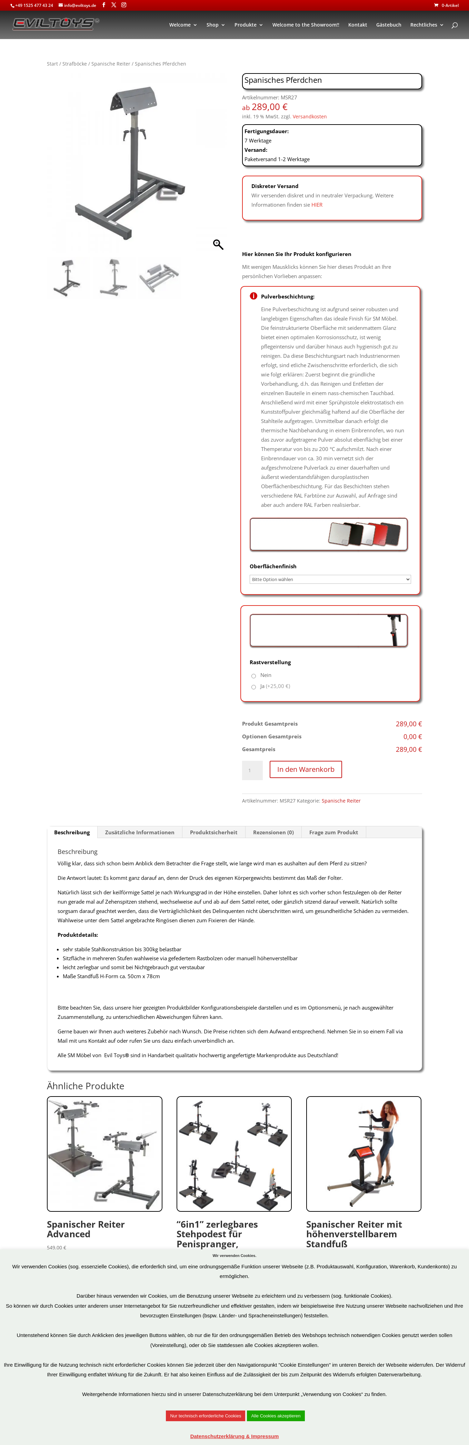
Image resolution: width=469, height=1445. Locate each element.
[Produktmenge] (252, 770)
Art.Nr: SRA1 (104, 1177)
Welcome (180, 25)
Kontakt (357, 25)
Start (52, 63)
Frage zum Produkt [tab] (333, 832)
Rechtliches (423, 25)
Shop (213, 25)
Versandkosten (310, 117)
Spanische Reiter (110, 63)
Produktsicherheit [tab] (214, 832)
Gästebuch (388, 25)
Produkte (245, 25)
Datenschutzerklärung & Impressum (234, 1436)
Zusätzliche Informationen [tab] (139, 832)
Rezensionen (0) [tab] (273, 832)
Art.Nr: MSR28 (364, 1182)
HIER (316, 204)
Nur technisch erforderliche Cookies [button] (205, 1415)
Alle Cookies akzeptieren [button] (275, 1415)
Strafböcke (74, 63)
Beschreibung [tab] (72, 832)
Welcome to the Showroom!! (305, 25)
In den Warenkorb (306, 769)
